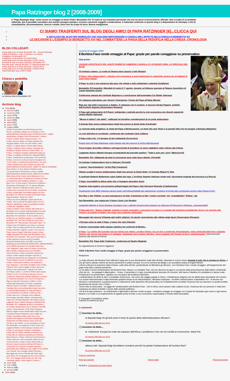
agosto (10, 120)
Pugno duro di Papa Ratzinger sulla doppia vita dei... (26, 300)
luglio (9, 122)
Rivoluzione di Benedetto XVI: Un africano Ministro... (26, 185)
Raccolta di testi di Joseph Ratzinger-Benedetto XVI (23, 62)
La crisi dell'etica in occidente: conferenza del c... (24, 293)
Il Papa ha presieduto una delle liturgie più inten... (24, 129)
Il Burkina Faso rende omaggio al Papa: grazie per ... (26, 267)
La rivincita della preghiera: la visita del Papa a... (24, 290)
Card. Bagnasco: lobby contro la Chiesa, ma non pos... (26, 248)
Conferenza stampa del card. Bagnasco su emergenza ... (27, 258)
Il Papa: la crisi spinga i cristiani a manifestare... (24, 330)
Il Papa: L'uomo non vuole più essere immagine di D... (26, 160)
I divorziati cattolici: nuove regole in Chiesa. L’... (24, 360)
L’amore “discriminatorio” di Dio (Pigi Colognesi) (24, 309)
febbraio (10, 367)
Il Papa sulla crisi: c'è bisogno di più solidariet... (24, 295)
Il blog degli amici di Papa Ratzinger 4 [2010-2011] (23, 66)
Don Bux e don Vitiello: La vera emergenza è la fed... (26, 323)
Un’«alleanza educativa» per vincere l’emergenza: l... (26, 279)
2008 (7, 372)
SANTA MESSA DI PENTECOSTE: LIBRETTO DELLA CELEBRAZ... (32, 167)
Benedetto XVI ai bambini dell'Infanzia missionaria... (25, 213)
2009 (7, 108)
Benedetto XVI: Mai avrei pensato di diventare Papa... (26, 195)
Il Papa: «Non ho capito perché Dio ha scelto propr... (26, 227)
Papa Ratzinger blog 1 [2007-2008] (16, 71)
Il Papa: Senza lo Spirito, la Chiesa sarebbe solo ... (25, 141)
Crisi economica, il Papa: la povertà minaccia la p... (25, 253)
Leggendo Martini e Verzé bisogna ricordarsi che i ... (25, 328)
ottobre (10, 115)
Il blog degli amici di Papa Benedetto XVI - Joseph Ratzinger (27, 52)
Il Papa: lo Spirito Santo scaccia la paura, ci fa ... (24, 139)
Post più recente (86, 360)
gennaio (10, 370)
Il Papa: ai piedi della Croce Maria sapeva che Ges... (26, 192)
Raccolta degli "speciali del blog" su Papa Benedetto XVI (25, 64)
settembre (11, 118)
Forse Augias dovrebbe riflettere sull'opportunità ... (25, 297)
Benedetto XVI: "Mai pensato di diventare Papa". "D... (26, 223)
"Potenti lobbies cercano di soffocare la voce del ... (25, 260)
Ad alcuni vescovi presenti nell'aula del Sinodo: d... (25, 344)
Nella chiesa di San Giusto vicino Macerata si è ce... (25, 176)
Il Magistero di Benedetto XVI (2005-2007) (19, 58)
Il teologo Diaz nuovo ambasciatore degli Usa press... (26, 288)
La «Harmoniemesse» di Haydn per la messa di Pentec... (27, 178)
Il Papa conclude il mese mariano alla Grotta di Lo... (25, 209)
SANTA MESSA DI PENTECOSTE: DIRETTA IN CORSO (27, 174)
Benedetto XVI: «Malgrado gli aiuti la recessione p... (25, 304)
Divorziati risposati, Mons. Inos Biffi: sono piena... (24, 241)
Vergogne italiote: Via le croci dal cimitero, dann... (24, 143)
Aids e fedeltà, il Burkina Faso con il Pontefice (23, 251)
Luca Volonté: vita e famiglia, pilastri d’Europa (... (24, 351)
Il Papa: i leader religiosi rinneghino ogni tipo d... (24, 255)
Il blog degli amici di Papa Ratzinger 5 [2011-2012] (23, 60)
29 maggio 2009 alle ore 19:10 (97, 323)
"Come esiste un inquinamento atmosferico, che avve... (27, 162)
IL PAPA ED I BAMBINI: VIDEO (18, 206)
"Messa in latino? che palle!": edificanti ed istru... (24, 286)
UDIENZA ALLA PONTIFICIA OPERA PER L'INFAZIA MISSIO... (30, 244)
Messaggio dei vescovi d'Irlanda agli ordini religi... (24, 353)
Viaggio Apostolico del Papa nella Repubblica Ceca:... (26, 234)
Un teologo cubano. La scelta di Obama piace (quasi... (26, 272)
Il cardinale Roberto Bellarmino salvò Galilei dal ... (25, 314)
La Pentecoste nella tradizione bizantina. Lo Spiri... (25, 181)
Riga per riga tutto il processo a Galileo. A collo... (24, 281)
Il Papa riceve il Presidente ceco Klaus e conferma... (26, 225)
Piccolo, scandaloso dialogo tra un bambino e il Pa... (26, 132)
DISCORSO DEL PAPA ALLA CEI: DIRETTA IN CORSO (27, 349)
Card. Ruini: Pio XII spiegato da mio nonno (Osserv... (26, 356)
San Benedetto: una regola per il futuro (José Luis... (25, 325)
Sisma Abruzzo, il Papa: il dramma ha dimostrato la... (26, 337)
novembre (11, 113)
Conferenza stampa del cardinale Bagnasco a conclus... (27, 276)
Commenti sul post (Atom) (100, 365)
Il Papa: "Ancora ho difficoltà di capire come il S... (24, 188)
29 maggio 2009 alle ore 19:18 (97, 337)
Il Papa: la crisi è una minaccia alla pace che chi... (25, 274)
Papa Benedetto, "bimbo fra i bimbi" (19, 197)
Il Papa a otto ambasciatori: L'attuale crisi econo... (25, 269)
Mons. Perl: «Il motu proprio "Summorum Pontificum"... (26, 183)
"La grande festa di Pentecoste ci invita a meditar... (25, 171)
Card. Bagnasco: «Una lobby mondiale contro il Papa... (27, 265)
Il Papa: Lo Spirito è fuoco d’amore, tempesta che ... (25, 148)
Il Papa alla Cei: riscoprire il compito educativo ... (24, 346)
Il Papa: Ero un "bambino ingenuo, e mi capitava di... (26, 218)
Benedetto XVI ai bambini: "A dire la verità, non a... (25, 216)
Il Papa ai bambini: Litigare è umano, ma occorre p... (26, 230)
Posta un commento (87, 355)
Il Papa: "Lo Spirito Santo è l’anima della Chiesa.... (25, 146)
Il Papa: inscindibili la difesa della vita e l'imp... (23, 316)
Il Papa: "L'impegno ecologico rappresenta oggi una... (26, 153)
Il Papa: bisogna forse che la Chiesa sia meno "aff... (25, 164)
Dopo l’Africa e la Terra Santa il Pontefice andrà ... (25, 169)
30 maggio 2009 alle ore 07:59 (97, 351)
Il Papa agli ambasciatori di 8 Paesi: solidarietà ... (24, 283)
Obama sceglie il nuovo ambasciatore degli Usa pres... (26, 311)
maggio (10, 127)
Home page (153, 360)
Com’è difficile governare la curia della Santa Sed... (25, 246)
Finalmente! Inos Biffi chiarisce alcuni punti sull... (24, 321)
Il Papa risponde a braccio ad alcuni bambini (23, 239)
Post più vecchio (220, 360)
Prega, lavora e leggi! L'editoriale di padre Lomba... (25, 232)
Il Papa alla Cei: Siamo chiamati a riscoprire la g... (25, 332)
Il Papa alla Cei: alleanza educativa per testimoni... (25, 335)
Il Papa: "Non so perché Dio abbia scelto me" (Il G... (25, 202)
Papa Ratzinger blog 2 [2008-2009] (57, 12)
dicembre (11, 111)
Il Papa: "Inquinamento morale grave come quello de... (26, 157)
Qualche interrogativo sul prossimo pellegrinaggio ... (25, 318)
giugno (10, 125)
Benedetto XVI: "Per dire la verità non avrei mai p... (25, 220)
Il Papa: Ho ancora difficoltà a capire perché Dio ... (25, 199)
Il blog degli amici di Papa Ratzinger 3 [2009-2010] (23, 69)
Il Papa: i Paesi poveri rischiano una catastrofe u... (25, 262)
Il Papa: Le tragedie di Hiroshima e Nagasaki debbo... (26, 155)
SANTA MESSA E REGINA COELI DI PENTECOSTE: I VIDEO (29, 134)
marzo (9, 365)
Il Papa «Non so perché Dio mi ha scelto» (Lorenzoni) (26, 190)
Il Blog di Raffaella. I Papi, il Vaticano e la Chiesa (22, 54)
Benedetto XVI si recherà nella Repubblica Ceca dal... (26, 211)
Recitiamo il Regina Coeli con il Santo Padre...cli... (25, 150)
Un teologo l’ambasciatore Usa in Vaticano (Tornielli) (25, 307)
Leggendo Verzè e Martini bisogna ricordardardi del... (26, 302)
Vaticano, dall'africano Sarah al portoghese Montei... (25, 204)
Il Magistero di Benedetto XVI (14, 56)
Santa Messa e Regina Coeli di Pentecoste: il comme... (27, 136)
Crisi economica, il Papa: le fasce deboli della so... (25, 342)
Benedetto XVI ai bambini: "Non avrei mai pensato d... (26, 237)
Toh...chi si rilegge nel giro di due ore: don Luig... (24, 358)
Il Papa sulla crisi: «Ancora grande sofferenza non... (25, 339)
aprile (9, 363)
